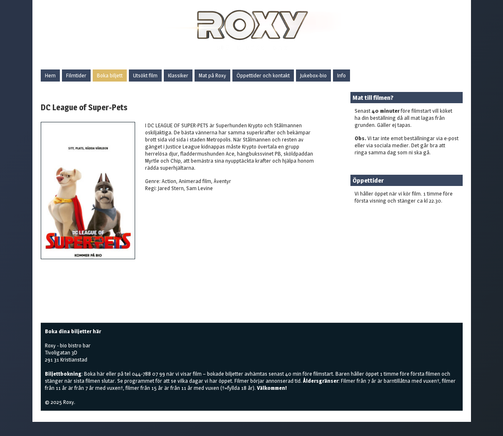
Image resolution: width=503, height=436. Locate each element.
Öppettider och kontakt (263, 75)
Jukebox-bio (313, 75)
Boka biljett (110, 75)
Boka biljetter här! (375, 214)
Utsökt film (145, 75)
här (101, 373)
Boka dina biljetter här (73, 331)
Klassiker (178, 75)
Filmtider (76, 75)
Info (341, 75)
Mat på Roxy (212, 75)
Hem (50, 75)
